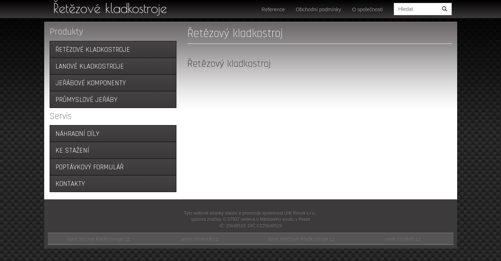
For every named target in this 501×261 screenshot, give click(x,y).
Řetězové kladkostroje (110, 8)
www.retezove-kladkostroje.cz (301, 239)
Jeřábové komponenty (90, 83)
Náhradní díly (77, 133)
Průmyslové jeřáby (86, 99)
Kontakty (70, 183)
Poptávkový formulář (89, 167)
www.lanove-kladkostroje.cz (98, 239)
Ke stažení (72, 150)
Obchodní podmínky (318, 9)
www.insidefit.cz (403, 239)
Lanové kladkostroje (89, 66)
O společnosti (367, 9)
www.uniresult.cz (199, 239)
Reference (273, 9)
